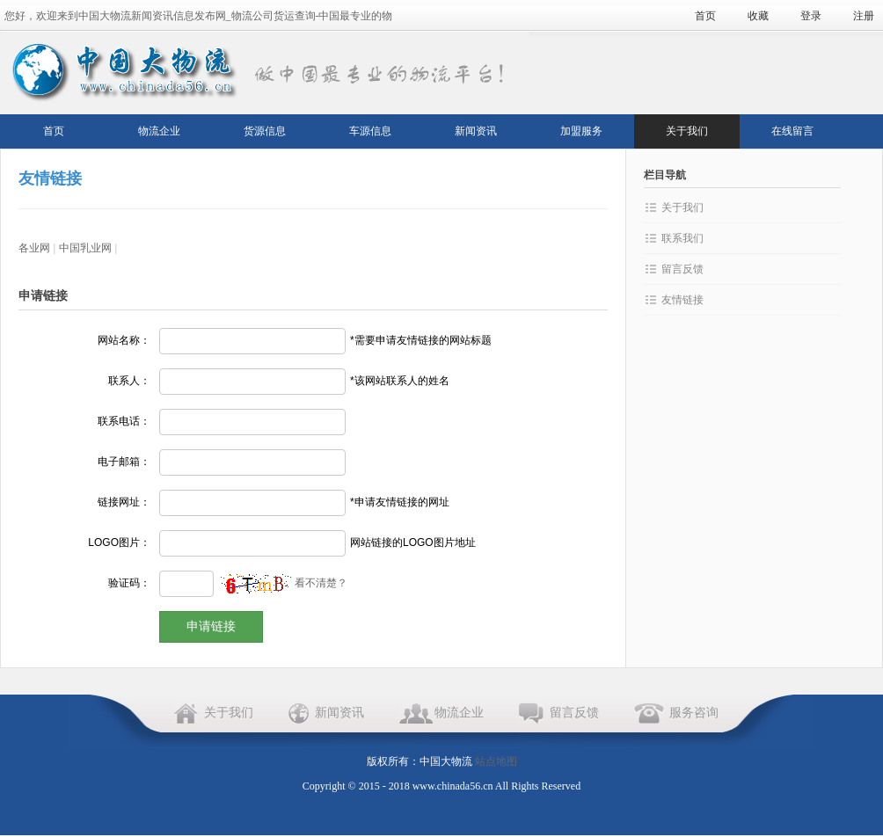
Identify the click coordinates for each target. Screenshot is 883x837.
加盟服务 (581, 131)
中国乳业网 (85, 248)
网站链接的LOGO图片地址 (413, 542)
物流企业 (159, 131)
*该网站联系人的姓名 (399, 381)
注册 (863, 16)
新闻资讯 (476, 131)
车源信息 (370, 131)
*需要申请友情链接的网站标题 (421, 340)
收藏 (758, 16)
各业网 (34, 248)
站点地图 (496, 761)
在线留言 (792, 131)
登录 (810, 16)
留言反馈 (682, 269)
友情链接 (682, 300)
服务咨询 (694, 712)
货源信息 (265, 131)
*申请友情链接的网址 (399, 502)
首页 (705, 16)
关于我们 (687, 131)
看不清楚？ (284, 583)
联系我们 (682, 238)
